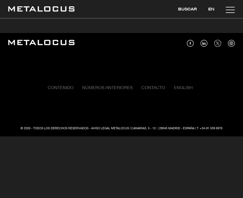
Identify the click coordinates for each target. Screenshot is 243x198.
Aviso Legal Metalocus (110, 128)
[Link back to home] (41, 9)
